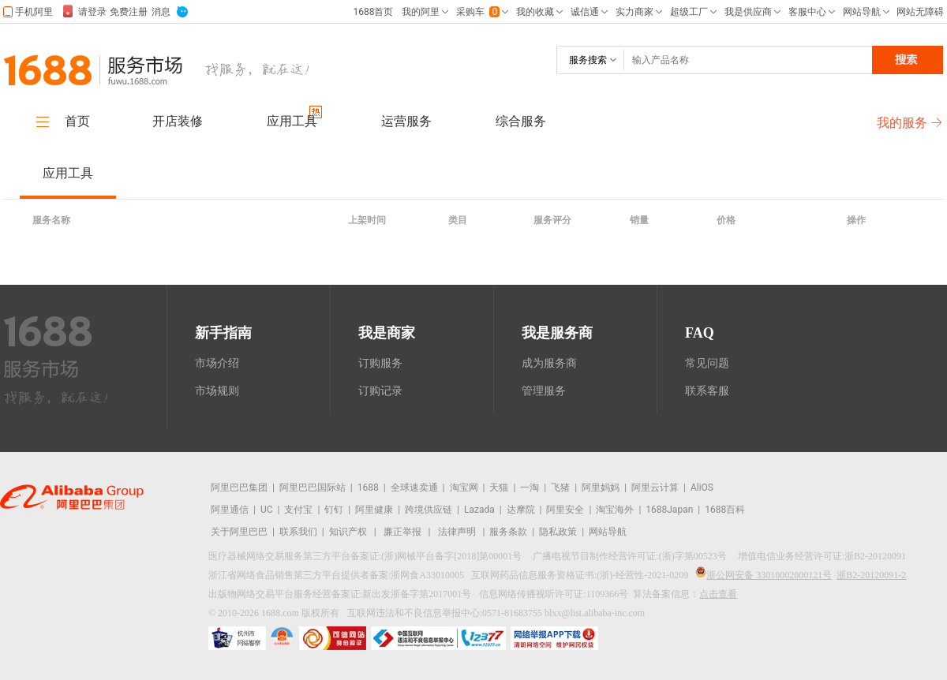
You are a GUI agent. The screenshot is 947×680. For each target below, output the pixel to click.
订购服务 (380, 363)
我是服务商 (557, 333)
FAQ (699, 333)
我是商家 (386, 333)
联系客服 (707, 391)
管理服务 (544, 391)
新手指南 (223, 333)
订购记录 (380, 391)
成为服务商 (549, 363)
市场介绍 (217, 363)
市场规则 (217, 391)
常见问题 (707, 363)
